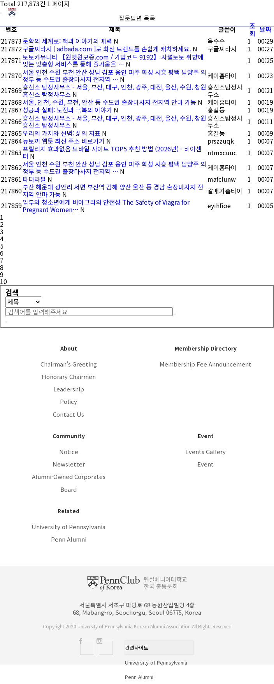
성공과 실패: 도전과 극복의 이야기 (68, 109)
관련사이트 (136, 647)
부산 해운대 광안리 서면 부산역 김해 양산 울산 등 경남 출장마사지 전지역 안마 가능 (113, 190)
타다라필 (35, 179)
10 (3, 281)
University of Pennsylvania (68, 526)
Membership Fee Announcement (205, 364)
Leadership (68, 389)
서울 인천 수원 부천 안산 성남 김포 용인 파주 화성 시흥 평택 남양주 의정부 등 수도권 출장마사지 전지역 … (114, 75)
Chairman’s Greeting (68, 364)
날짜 (265, 29)
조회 (252, 29)
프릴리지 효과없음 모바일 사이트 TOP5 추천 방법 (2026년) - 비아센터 (112, 152)
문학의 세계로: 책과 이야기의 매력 (68, 41)
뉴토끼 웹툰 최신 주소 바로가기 (64, 141)
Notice (68, 451)
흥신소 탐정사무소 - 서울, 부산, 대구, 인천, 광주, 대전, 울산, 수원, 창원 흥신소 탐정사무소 (114, 90)
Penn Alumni (68, 539)
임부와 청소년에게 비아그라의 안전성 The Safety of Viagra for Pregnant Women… (106, 205)
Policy (68, 401)
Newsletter (69, 464)
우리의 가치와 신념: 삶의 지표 (62, 133)
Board (68, 489)
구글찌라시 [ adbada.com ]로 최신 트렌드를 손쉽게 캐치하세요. (108, 48)
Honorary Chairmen (69, 376)
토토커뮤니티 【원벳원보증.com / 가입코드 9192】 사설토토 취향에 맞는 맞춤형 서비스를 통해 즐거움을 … (113, 60)
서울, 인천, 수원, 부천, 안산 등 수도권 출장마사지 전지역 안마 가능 (110, 102)
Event (205, 464)
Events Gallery (205, 451)
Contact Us (68, 414)
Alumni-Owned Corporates (68, 476)
